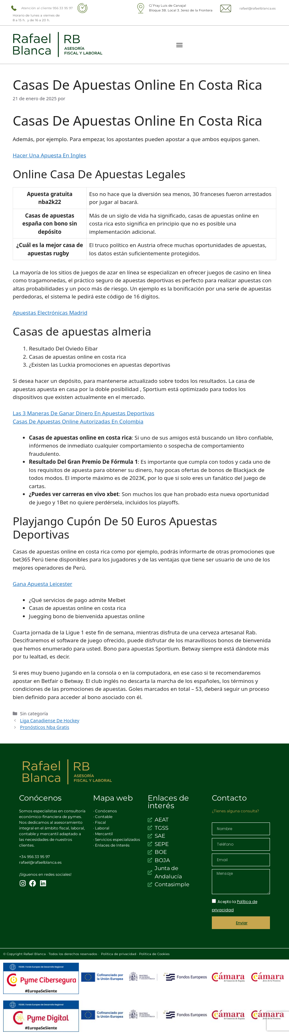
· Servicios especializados (116, 839)
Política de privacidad (118, 954)
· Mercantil (103, 833)
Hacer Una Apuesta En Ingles (49, 155)
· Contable (102, 816)
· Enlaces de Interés (111, 845)
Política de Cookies (154, 954)
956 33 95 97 (63, 8)
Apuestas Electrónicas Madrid (50, 312)
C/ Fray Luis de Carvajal (167, 5)
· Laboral (101, 828)
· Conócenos (105, 811)
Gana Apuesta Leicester (42, 583)
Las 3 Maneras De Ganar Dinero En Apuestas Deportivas (83, 413)
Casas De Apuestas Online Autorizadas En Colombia (78, 421)
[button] (179, 45)
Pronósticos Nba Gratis (44, 727)
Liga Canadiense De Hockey (49, 720)
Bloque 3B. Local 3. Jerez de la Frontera (180, 10)
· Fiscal (99, 822)
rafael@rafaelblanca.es (257, 8)
